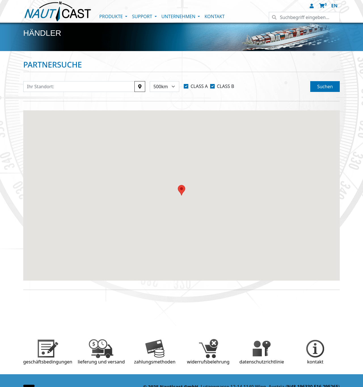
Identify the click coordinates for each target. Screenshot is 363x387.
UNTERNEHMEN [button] (179, 16)
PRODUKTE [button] (111, 16)
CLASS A (199, 86)
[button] (312, 6)
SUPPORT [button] (142, 16)
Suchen (325, 86)
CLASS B (225, 86)
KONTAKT (214, 16)
